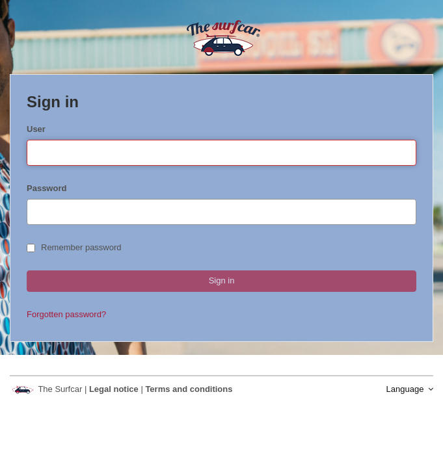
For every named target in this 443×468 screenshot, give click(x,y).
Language (409, 389)
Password (46, 188)
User (36, 129)
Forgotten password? (66, 314)
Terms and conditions (188, 389)
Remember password (74, 247)
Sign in (222, 280)
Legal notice (115, 389)
